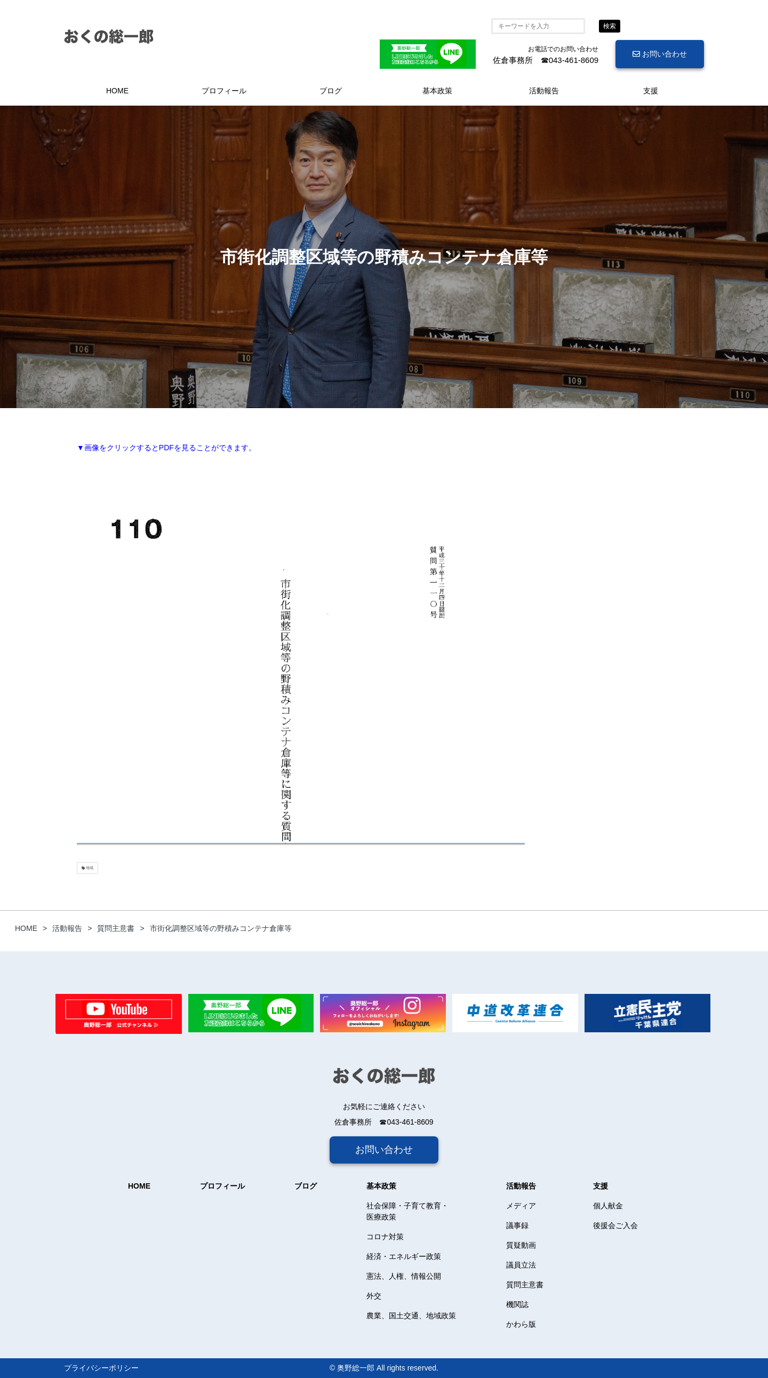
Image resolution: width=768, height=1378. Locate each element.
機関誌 (517, 1304)
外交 (373, 1296)
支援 (650, 90)
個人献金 (608, 1205)
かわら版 (521, 1324)
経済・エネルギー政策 (403, 1256)
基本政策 (437, 90)
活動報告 (544, 90)
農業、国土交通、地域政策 (411, 1315)
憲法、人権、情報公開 (403, 1276)
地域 (87, 868)
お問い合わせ (660, 54)
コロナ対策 (385, 1236)
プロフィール (224, 90)
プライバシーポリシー (101, 1368)
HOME (117, 90)
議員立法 (521, 1265)
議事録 (517, 1225)
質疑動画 (521, 1245)
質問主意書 (524, 1284)
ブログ (330, 90)
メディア (521, 1205)
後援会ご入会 (615, 1225)
